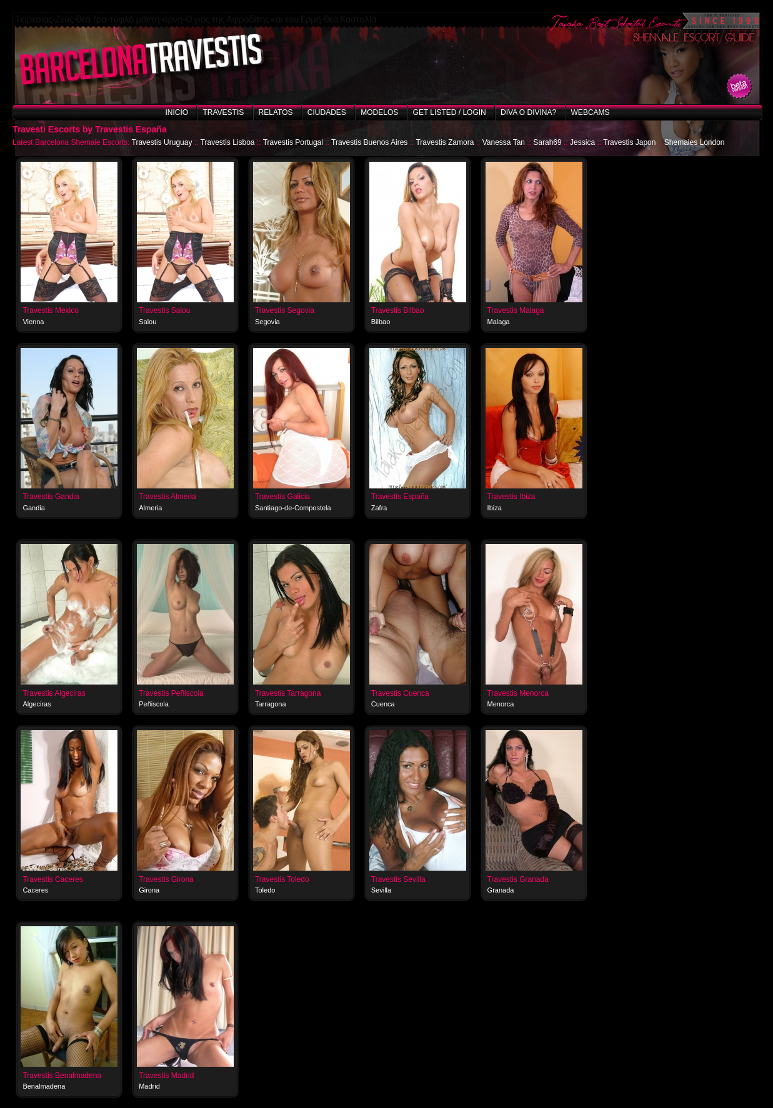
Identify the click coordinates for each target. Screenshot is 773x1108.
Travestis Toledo (282, 879)
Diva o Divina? (528, 112)
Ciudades (326, 112)
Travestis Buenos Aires (369, 142)
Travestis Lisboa (228, 142)
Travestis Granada (518, 879)
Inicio (176, 112)
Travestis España (400, 496)
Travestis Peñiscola (171, 693)
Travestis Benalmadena (61, 1075)
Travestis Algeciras (53, 693)
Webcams (590, 112)
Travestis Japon (629, 142)
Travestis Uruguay (162, 142)
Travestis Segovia (284, 310)
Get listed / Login (449, 112)
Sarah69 (547, 142)
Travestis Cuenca (400, 693)
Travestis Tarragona (288, 693)
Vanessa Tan (503, 142)
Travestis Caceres (52, 879)
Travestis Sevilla (398, 879)
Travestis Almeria (167, 496)
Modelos (379, 112)
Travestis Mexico (50, 310)
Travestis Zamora (445, 142)
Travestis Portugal (293, 142)
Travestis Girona (166, 879)
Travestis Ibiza (511, 496)
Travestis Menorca (518, 693)
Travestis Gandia (50, 496)
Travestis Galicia (282, 496)
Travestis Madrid (166, 1075)
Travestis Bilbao (397, 310)
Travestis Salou (164, 310)
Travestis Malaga (515, 310)
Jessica (582, 142)
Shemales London (694, 142)
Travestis (223, 112)
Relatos (276, 112)
